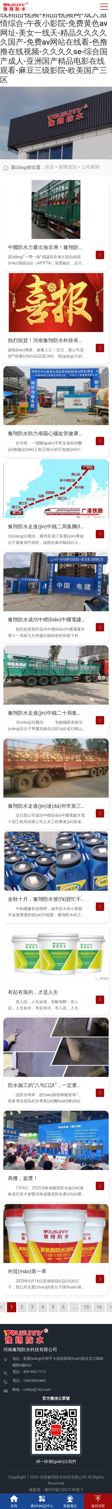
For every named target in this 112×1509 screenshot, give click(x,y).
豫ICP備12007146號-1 (64, 1489)
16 (99, 1307)
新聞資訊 (68, 167)
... (74, 1307)
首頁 (49, 167)
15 (86, 1307)
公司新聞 (90, 167)
